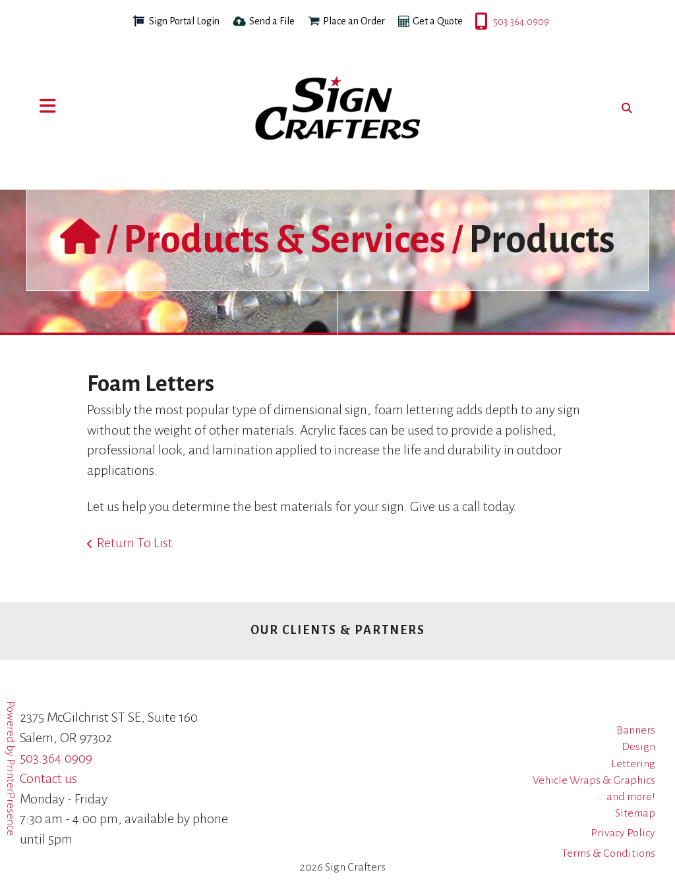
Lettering (633, 764)
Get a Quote (438, 21)
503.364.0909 (476, 22)
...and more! (627, 797)
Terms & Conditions (608, 853)
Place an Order (354, 21)
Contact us (48, 778)
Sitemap (635, 813)
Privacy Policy (623, 833)
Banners (635, 730)
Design (638, 747)
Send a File (272, 21)
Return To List (135, 542)
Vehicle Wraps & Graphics (594, 780)
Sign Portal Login (184, 21)
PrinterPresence (10, 797)
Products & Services (284, 239)
